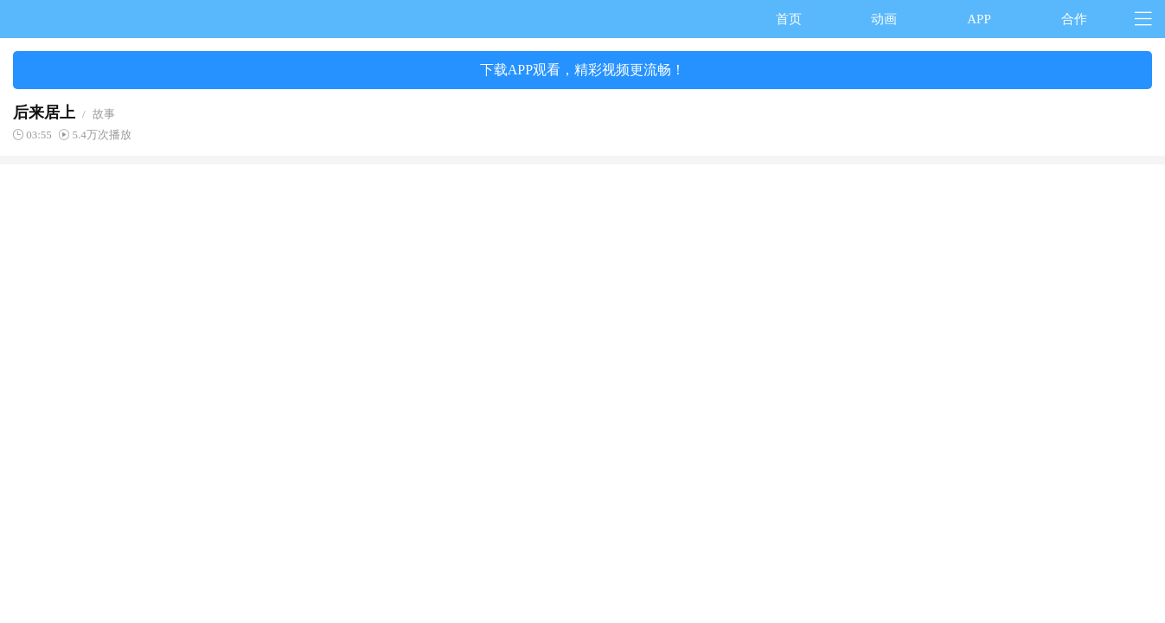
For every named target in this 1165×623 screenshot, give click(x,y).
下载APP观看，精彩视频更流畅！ (582, 69)
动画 (884, 19)
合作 (1074, 19)
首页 (789, 19)
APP (979, 19)
